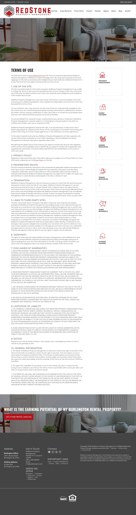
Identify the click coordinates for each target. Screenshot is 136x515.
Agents (106, 11)
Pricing (51, 463)
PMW (107, 448)
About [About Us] (113, 11)
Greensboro (38, 474)
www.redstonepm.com (36, 75)
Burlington (29, 474)
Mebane (30, 477)
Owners (89, 11)
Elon (36, 477)
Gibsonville (31, 475)
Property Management (61, 461)
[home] (27, 11)
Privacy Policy (39, 160)
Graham (39, 475)
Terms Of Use (86, 450)
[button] (49, 452)
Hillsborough (32, 479)
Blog (120, 11)
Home (49, 461)
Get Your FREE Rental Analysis (117, 510)
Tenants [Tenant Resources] (98, 11)
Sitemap (113, 448)
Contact (128, 11)
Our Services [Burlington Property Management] (52, 11)
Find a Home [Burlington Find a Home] (79, 11)
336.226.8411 (126, 2)
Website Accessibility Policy (118, 460)
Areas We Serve (65, 11)
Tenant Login (23, 2)
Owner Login (9, 2)
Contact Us (64, 463)
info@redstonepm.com (34, 464)
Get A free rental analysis (18, 417)
